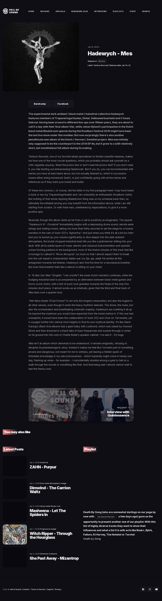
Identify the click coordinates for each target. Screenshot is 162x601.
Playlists (118, 11)
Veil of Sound (15, 589)
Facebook (63, 103)
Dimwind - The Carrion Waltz (50, 490)
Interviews (100, 11)
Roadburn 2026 (79, 11)
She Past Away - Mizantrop (54, 558)
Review (102, 61)
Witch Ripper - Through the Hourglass (51, 535)
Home (31, 11)
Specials (60, 11)
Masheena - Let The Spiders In (48, 512)
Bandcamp (40, 103)
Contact (25, 589)
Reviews (44, 11)
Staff (133, 11)
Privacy (58, 589)
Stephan (91, 61)
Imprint (50, 589)
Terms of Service (38, 589)
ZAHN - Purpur (43, 467)
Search (146, 11)
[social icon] (143, 589)
